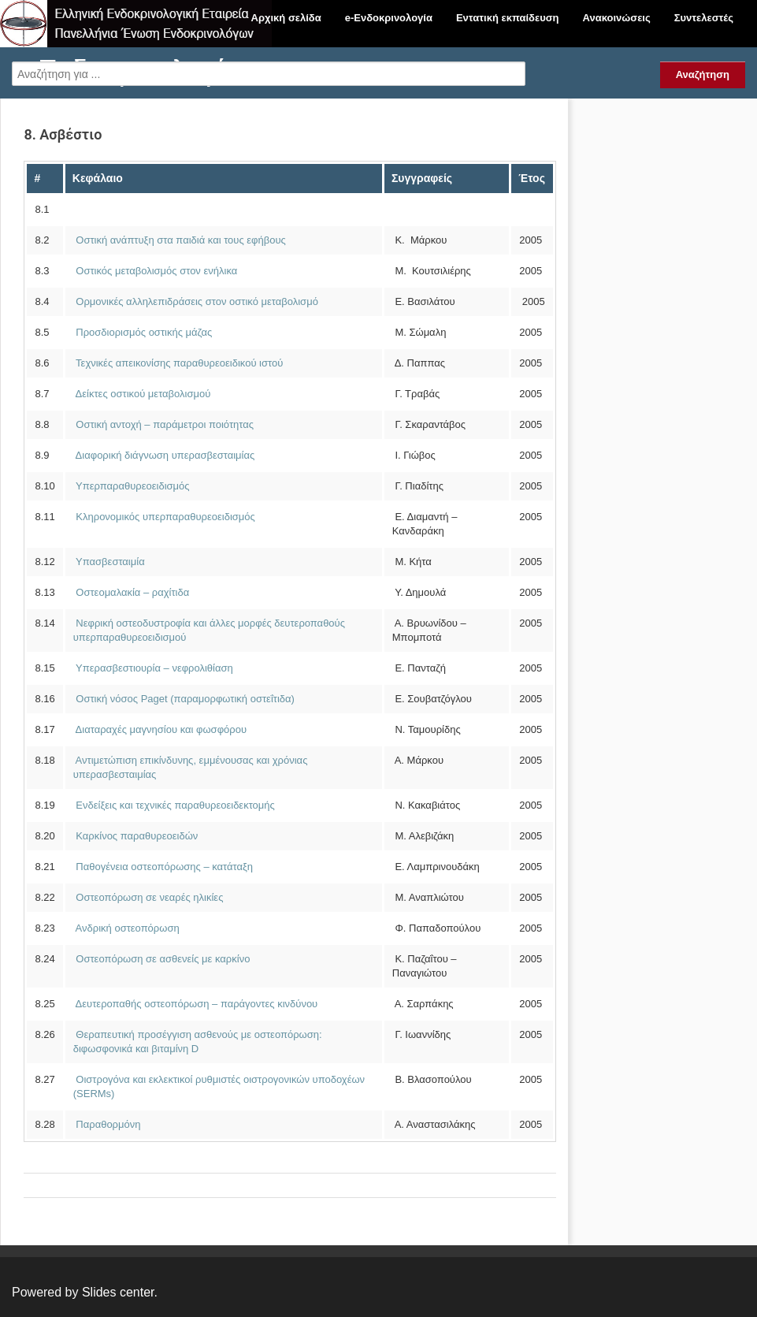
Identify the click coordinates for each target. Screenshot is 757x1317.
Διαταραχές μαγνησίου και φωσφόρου (160, 729)
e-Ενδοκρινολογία (388, 18)
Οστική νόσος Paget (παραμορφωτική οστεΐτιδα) (184, 699)
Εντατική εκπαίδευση (507, 18)
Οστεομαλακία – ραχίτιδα (131, 592)
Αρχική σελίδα (286, 18)
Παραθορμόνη (107, 1124)
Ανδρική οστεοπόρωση (126, 928)
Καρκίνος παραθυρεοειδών (136, 836)
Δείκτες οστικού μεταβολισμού (142, 394)
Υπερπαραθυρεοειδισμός (132, 486)
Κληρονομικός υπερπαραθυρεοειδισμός (164, 517)
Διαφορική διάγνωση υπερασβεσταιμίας (164, 455)
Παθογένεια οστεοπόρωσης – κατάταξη (163, 866)
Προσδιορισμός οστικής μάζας (142, 332)
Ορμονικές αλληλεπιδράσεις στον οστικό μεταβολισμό (195, 301)
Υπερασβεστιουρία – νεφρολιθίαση (153, 668)
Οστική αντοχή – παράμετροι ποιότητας (163, 424)
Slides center (118, 1292)
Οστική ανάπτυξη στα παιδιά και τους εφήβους (181, 240)
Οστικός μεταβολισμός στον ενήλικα (155, 271)
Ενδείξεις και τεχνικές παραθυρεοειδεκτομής (174, 805)
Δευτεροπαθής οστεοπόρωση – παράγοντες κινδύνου (195, 1004)
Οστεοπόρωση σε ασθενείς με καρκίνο (161, 959)
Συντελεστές (703, 18)
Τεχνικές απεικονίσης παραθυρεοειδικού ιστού (178, 363)
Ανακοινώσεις (617, 18)
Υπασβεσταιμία (110, 561)
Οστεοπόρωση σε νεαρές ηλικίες (148, 897)
